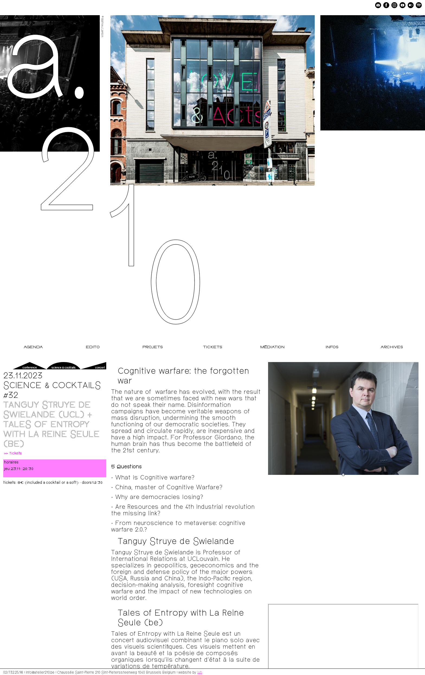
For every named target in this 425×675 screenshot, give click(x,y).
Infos (332, 347)
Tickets (212, 347)
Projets (153, 347)
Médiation (272, 347)
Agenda (33, 347)
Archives (392, 347)
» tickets (12, 453)
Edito (93, 347)
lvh (199, 672)
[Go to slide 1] (343, 474)
